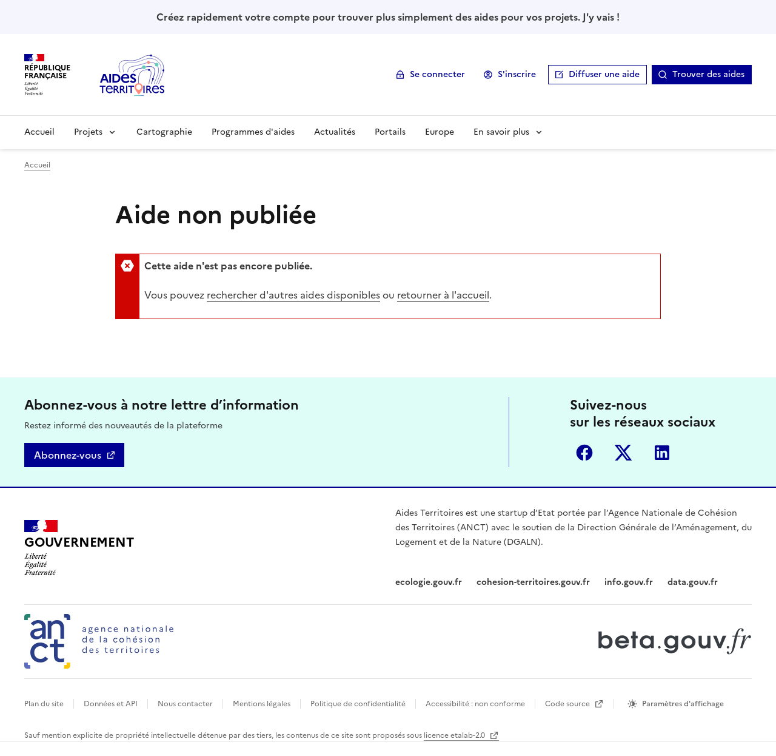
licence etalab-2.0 (455, 735)
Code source (568, 703)
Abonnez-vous (67, 455)
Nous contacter (185, 703)
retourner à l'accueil (443, 295)
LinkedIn (662, 452)
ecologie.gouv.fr (428, 582)
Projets (88, 132)
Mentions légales (261, 703)
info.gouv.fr (628, 582)
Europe (439, 132)
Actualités (334, 132)
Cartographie (164, 132)
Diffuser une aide (604, 74)
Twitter (623, 452)
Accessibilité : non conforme (475, 703)
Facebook (584, 452)
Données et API (111, 703)
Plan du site (44, 703)
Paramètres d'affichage (683, 703)
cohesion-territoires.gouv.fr (533, 582)
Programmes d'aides (253, 132)
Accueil (39, 132)
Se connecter (437, 74)
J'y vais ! (601, 17)
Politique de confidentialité (358, 703)
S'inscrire (517, 74)
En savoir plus (501, 132)
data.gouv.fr (692, 582)
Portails (390, 132)
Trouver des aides (708, 74)
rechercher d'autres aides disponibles (293, 295)
